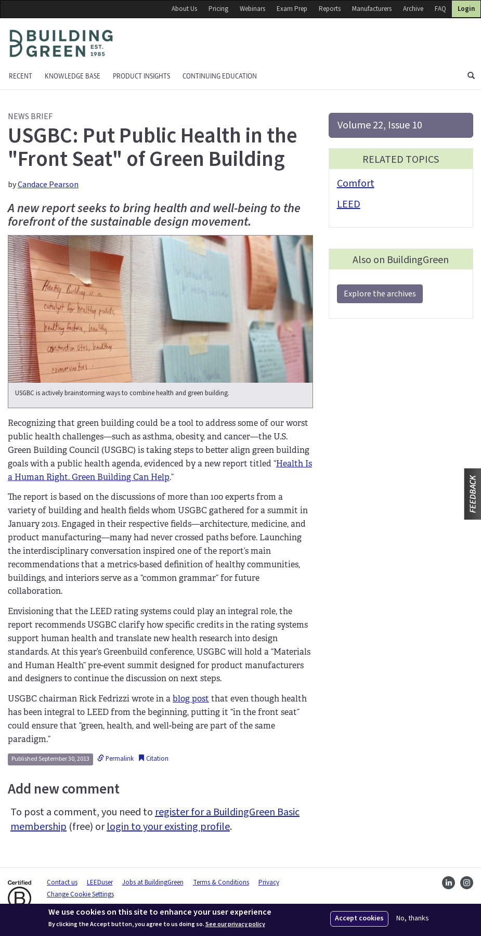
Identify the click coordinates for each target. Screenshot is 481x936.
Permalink (115, 758)
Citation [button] (153, 758)
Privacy (268, 882)
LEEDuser (100, 882)
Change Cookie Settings (80, 894)
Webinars (252, 9)
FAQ (440, 9)
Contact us (62, 882)
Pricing (218, 9)
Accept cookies (359, 918)
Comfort (355, 183)
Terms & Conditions (221, 882)
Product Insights (141, 76)
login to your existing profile (168, 827)
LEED (348, 204)
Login (466, 9)
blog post (191, 698)
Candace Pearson (48, 184)
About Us (184, 9)
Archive (413, 9)
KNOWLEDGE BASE (72, 76)
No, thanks (412, 919)
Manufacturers (372, 9)
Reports (330, 9)
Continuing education (220, 76)
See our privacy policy (235, 924)
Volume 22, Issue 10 (379, 125)
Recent (20, 76)
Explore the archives (380, 294)
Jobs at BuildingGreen (153, 882)
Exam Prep (292, 9)
